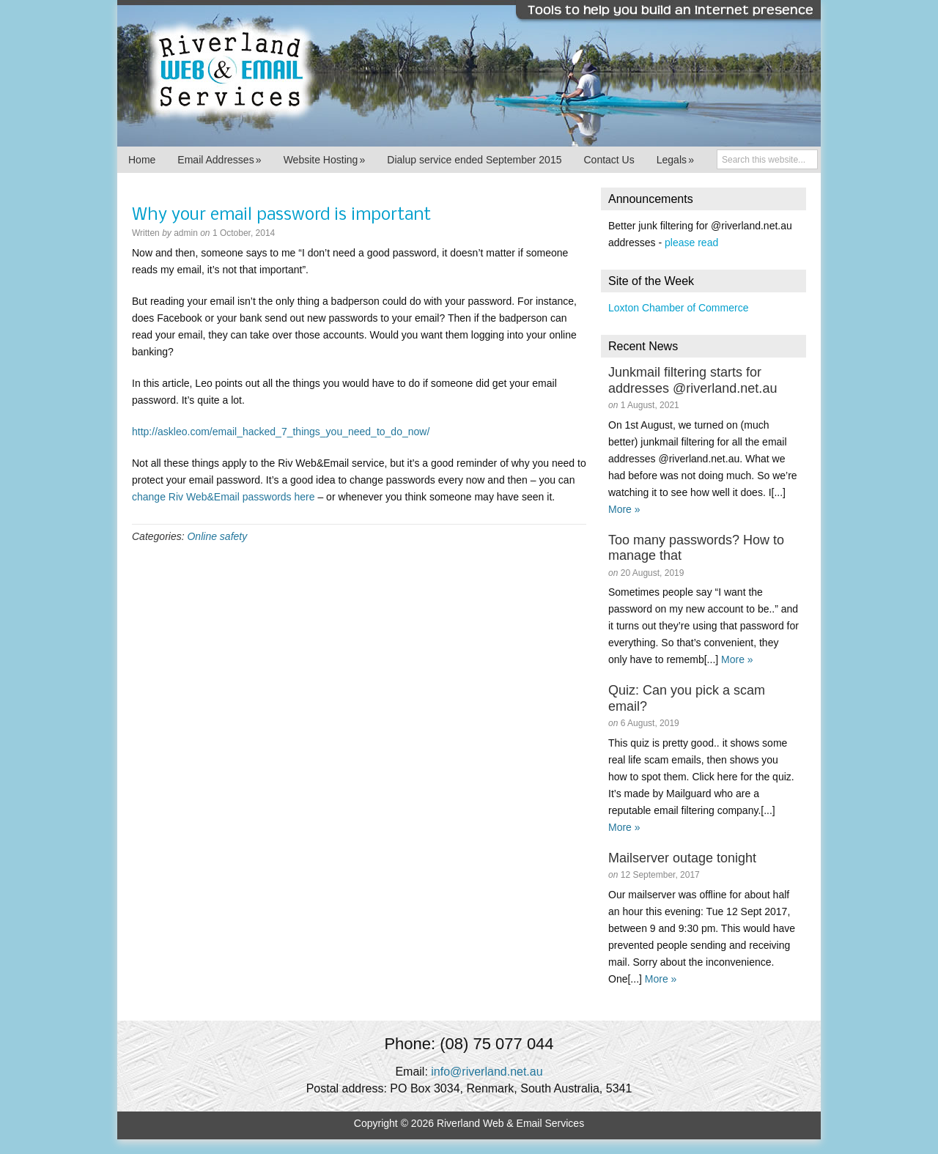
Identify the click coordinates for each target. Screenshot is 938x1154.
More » (624, 509)
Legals (675, 160)
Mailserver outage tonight (682, 858)
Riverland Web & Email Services (469, 73)
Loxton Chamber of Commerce (678, 308)
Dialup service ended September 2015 (474, 160)
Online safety (217, 536)
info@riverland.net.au (486, 1071)
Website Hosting (325, 160)
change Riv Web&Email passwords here (223, 497)
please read (691, 242)
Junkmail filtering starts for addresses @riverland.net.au (692, 380)
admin (186, 233)
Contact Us (608, 160)
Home (141, 160)
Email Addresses (219, 160)
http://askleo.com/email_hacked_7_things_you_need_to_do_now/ (280, 431)
